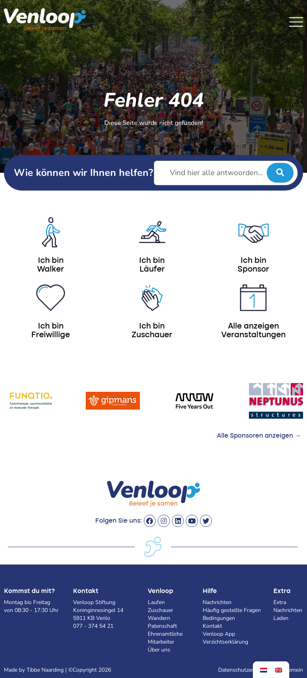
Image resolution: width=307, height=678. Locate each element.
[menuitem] (263, 670)
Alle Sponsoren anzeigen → (259, 436)
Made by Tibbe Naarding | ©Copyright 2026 (57, 670)
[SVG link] (296, 22)
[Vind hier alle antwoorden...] (226, 173)
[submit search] (280, 173)
